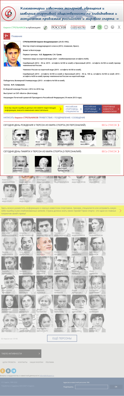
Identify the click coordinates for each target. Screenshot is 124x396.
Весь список (109, 126)
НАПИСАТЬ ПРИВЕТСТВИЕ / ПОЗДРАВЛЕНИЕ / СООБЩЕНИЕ (44, 118)
